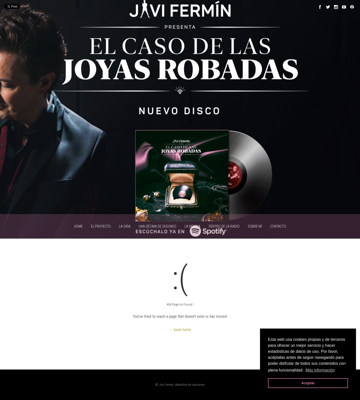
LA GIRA (124, 226)
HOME (78, 226)
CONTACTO (278, 226)
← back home (180, 329)
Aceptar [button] (308, 383)
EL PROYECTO (101, 226)
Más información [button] (320, 370)
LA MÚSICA (192, 226)
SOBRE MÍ (255, 226)
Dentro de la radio (224, 226)
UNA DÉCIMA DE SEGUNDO (157, 226)
